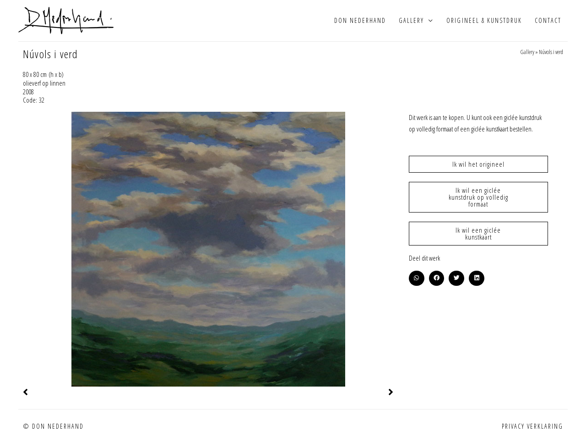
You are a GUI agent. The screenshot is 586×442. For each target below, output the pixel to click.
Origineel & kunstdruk (483, 20)
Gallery (411, 20)
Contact (548, 20)
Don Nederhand (360, 20)
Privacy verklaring (532, 426)
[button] (416, 278)
